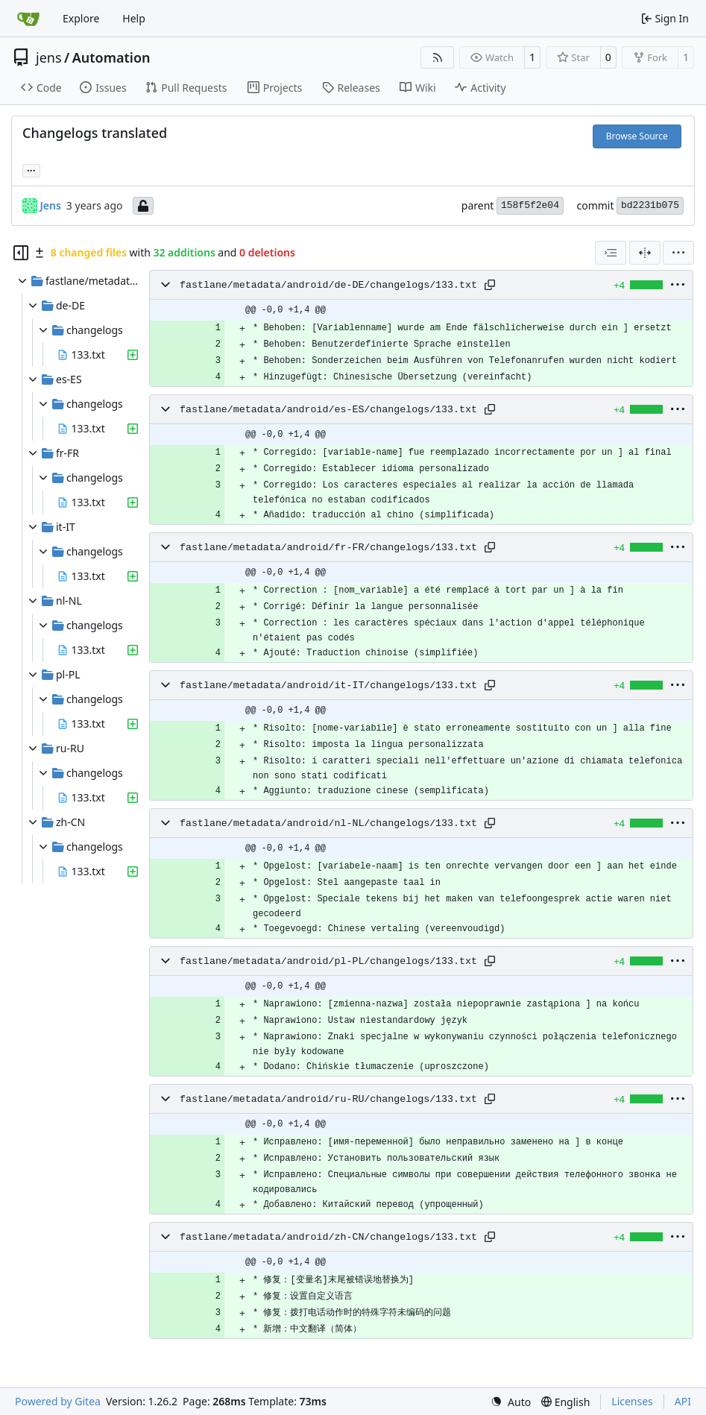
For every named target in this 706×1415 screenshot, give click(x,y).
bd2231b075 (650, 205)
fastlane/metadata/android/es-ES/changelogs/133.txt (328, 409)
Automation (111, 57)
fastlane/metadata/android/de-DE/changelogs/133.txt (328, 285)
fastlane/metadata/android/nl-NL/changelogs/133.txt (328, 823)
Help (133, 18)
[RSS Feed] (437, 57)
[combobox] (610, 253)
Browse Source (637, 136)
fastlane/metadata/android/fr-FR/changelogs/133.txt (328, 547)
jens (49, 57)
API (683, 1401)
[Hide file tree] (20, 252)
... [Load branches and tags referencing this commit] (31, 169)
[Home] (28, 18)
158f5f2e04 (530, 205)
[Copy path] (489, 284)
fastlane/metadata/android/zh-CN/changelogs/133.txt (328, 1237)
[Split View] (645, 253)
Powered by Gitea (58, 1401)
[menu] (678, 253)
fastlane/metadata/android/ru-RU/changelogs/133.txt (328, 1099)
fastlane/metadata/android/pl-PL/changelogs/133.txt (328, 961)
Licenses (632, 1401)
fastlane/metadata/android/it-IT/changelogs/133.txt (328, 685)
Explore (81, 18)
